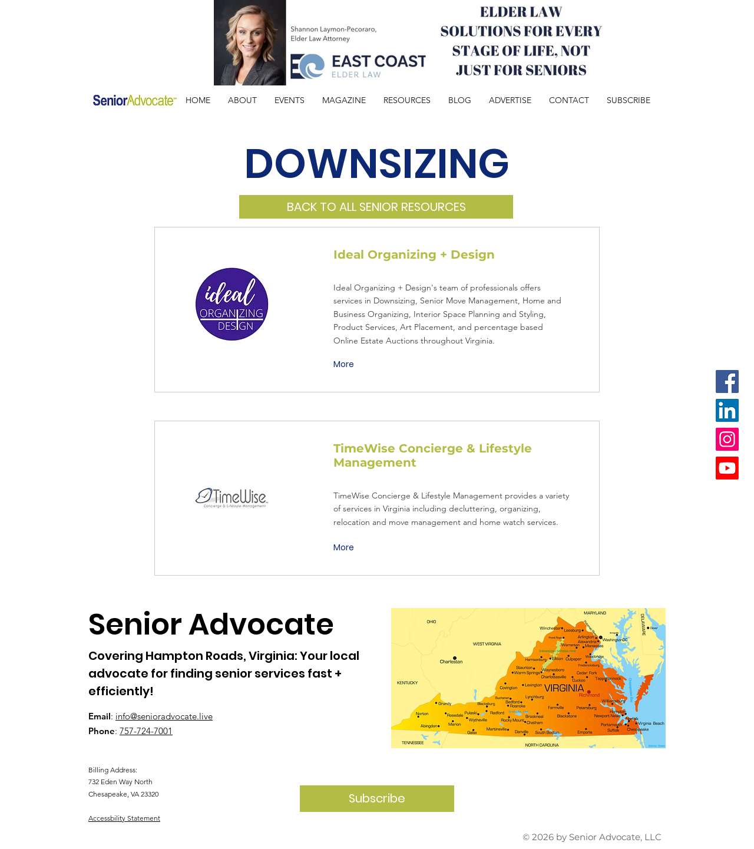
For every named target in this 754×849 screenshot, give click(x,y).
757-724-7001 (146, 730)
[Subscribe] (377, 798)
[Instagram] (727, 439)
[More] (344, 365)
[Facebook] (727, 381)
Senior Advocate (211, 624)
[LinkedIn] (727, 410)
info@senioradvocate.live (164, 716)
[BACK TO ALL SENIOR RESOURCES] (376, 207)
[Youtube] (727, 468)
